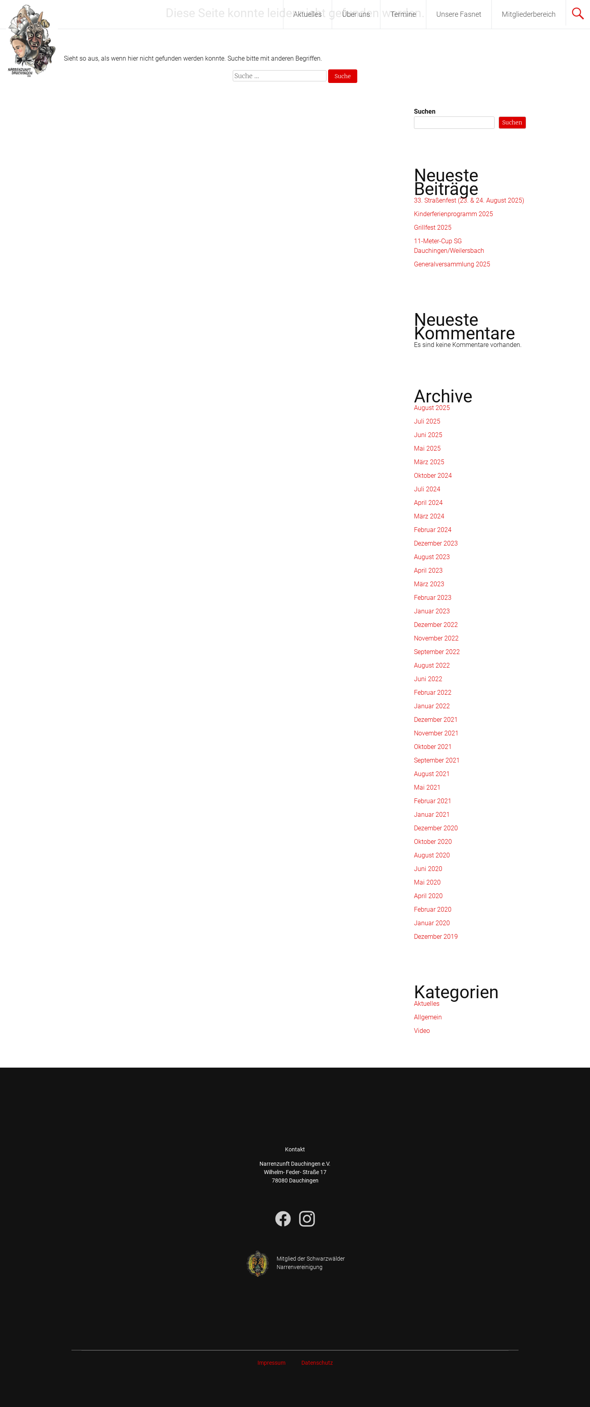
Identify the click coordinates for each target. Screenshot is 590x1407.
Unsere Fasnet (458, 14)
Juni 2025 (428, 435)
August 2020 (432, 855)
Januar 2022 (432, 706)
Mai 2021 (427, 787)
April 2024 (428, 502)
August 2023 (432, 557)
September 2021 (437, 760)
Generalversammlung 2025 (452, 264)
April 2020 (428, 896)
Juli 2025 (427, 421)
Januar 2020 (432, 923)
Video (422, 1031)
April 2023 (428, 570)
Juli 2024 (427, 489)
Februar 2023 (432, 597)
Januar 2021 (432, 814)
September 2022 (437, 652)
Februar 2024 (432, 530)
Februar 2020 (432, 909)
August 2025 (432, 408)
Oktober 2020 (433, 841)
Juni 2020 (428, 869)
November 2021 (436, 733)
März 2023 (429, 584)
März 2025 (429, 462)
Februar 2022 (432, 692)
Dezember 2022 (436, 625)
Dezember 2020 (436, 828)
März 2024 (429, 516)
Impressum (271, 1363)
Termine (403, 14)
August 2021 (432, 774)
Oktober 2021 (433, 747)
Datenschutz (317, 1363)
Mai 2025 (427, 448)
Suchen (425, 111)
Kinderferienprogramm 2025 (453, 214)
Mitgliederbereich (529, 14)
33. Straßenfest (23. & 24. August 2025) (469, 200)
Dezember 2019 (436, 936)
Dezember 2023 (436, 543)
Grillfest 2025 (432, 227)
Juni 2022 (428, 679)
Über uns (356, 14)
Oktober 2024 (433, 475)
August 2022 (432, 665)
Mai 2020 (427, 882)
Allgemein (428, 1017)
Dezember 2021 (436, 719)
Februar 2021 (432, 801)
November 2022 (436, 638)
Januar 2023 (432, 611)
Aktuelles (307, 14)
